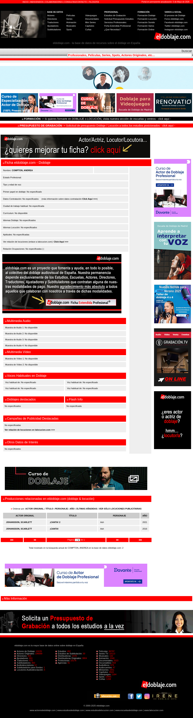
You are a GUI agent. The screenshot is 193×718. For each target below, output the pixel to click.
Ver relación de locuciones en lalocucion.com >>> (30, 430)
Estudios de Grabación (115, 15)
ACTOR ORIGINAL (34, 509)
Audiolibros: (103, 665)
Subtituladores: (23, 663)
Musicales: (102, 656)
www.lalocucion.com (153, 710)
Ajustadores (52, 26)
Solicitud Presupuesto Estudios (119, 19)
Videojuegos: (104, 674)
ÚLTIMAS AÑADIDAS (86, 509)
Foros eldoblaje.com (174, 19)
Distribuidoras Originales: (69, 658)
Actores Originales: (24, 653)
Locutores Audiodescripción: (29, 670)
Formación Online (146, 29)
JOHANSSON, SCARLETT (19, 522)
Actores (50, 15)
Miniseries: (103, 670)
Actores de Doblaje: (25, 651)
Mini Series (90, 22)
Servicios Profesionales (115, 22)
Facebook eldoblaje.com (176, 22)
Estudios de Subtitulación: (69, 653)
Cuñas (88, 29)
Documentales (92, 19)
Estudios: (61, 651)
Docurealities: (104, 663)
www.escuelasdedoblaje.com (128, 710)
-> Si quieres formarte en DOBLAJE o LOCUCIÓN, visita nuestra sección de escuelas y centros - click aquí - (97, 118)
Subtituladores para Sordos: (29, 667)
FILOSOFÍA (94, 2)
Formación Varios (146, 26)
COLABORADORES (53, 2)
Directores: (21, 656)
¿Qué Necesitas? (112, 29)
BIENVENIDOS (37, 2)
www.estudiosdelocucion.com (99, 710)
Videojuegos (91, 15)
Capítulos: (102, 672)
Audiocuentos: (104, 667)
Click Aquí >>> (89, 199)
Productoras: (63, 660)
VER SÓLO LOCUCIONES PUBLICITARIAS (120, 509)
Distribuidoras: (64, 656)
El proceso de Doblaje (175, 15)
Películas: (102, 651)
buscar (187, 51)
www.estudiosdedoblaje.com (70, 710)
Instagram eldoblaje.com (176, 29)
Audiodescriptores (24, 665)
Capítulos (89, 26)
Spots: (100, 677)
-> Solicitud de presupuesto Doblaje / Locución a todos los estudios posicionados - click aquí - (96, 125)
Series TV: (102, 653)
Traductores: (21, 660)
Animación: (103, 658)
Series (69, 19)
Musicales (71, 26)
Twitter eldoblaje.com (175, 26)
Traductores (52, 22)
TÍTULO (49, 509)
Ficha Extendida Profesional (117, 26)
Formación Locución (147, 19)
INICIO (26, 2)
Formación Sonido (146, 22)
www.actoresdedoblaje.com (43, 710)
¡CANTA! (54, 529)
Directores (52, 19)
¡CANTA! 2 (55, 522)
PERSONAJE (61, 509)
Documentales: (105, 660)
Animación (71, 22)
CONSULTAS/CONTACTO (75, 2)
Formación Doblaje (146, 15)
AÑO (72, 509)
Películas (70, 15)
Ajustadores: (21, 658)
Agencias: (62, 663)
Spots (69, 29)
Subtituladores (54, 29)
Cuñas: (101, 679)
